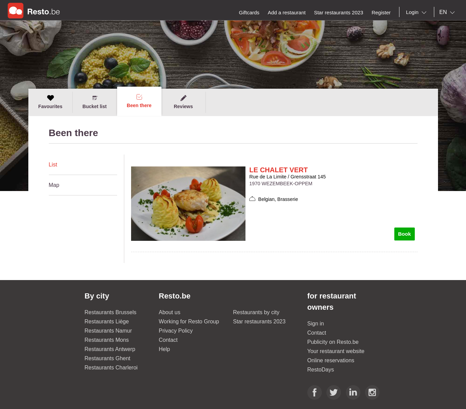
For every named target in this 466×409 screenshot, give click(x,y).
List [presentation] (53, 164)
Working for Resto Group (189, 321)
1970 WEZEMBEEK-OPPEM (280, 183)
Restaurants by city (256, 312)
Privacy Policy (176, 331)
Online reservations (330, 360)
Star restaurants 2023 (259, 321)
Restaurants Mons (107, 340)
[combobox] (418, 12)
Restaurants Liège (107, 321)
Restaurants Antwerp (110, 349)
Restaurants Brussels (111, 312)
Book (404, 234)
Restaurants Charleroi (111, 367)
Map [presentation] (54, 185)
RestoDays (320, 370)
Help (164, 349)
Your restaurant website (336, 351)
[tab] (83, 165)
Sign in (315, 323)
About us (169, 312)
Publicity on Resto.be (332, 342)
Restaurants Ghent (107, 358)
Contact (168, 340)
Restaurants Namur (108, 331)
